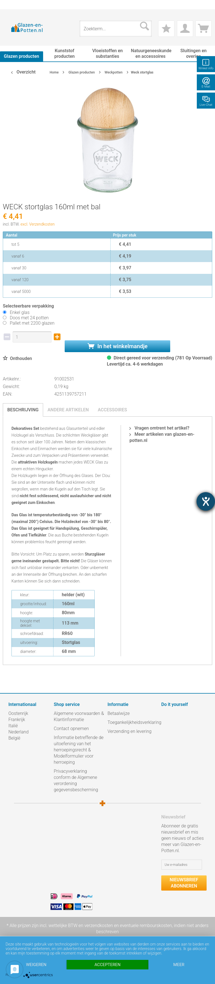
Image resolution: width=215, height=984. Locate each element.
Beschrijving (23, 409)
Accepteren (107, 964)
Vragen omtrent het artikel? (159, 428)
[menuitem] (11, 4)
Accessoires (112, 409)
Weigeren (36, 964)
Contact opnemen (71, 728)
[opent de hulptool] (206, 501)
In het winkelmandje (118, 346)
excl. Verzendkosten (37, 224)
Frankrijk (16, 719)
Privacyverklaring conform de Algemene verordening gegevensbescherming (76, 780)
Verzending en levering (129, 731)
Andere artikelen (68, 409)
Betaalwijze (119, 713)
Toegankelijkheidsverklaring (133, 722)
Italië (13, 725)
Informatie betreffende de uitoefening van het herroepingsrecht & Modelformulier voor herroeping (79, 750)
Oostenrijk (18, 713)
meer (178, 964)
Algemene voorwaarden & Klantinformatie (79, 716)
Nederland (18, 732)
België (14, 738)
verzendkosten (98, 925)
